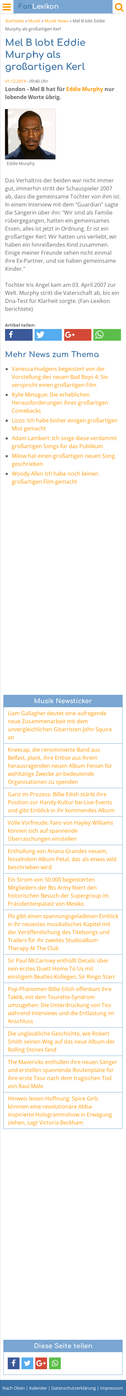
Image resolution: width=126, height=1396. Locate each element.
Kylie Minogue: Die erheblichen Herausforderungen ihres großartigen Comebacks (60, 402)
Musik (34, 21)
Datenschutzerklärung (73, 1388)
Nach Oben (13, 1388)
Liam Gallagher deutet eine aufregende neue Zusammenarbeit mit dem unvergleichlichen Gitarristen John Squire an (60, 725)
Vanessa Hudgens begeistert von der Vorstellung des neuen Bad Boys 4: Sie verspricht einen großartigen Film (60, 377)
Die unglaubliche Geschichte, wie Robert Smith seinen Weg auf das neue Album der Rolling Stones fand (61, 1041)
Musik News (56, 21)
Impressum (111, 1388)
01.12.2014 (15, 81)
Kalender (38, 1388)
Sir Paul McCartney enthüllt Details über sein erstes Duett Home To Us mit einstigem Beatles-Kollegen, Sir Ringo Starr (61, 968)
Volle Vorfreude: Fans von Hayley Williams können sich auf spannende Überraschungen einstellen (60, 830)
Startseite (14, 21)
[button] (19, 335)
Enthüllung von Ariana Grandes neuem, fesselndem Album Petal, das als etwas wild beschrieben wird (62, 859)
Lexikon (38, 6)
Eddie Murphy (84, 89)
